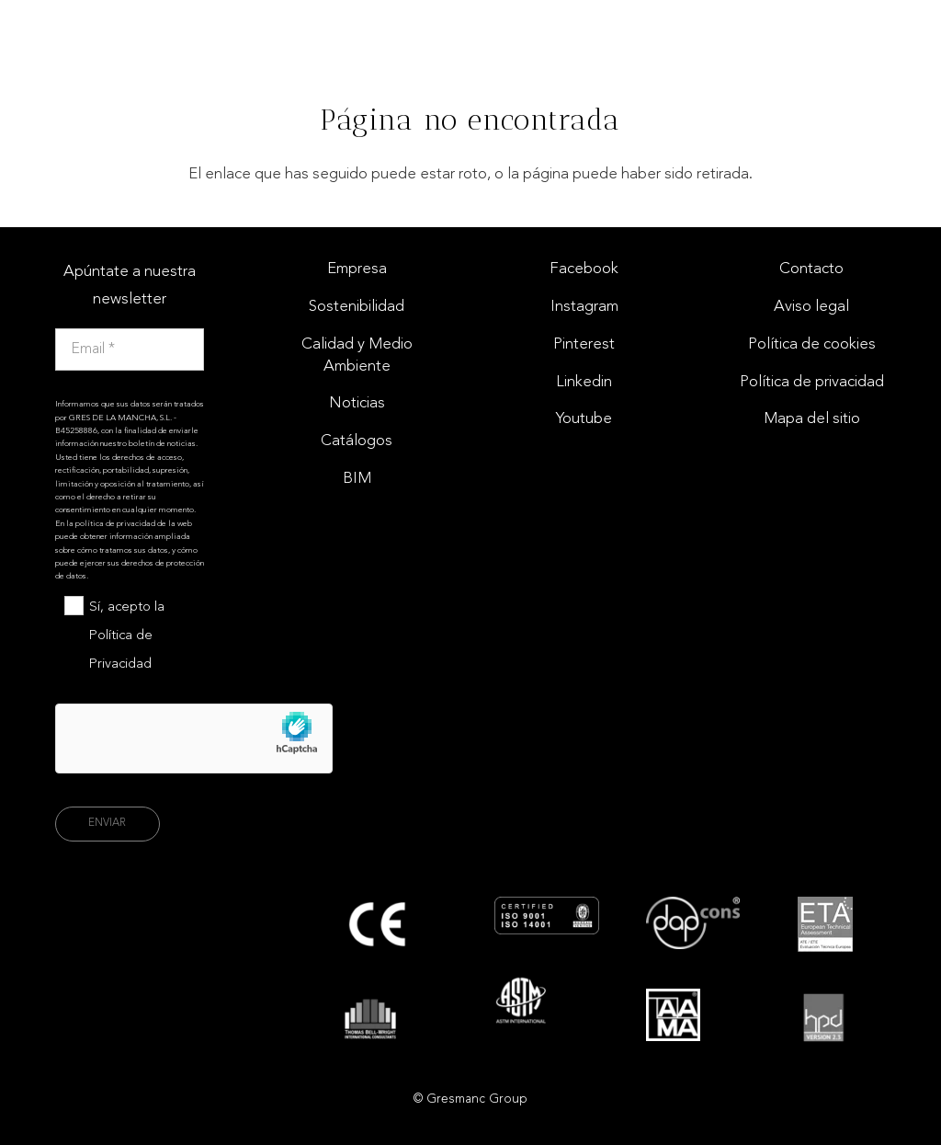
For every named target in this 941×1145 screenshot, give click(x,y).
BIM (357, 479)
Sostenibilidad (356, 307)
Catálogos (356, 441)
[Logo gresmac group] (86, 33)
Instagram (584, 307)
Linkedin (584, 382)
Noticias (357, 403)
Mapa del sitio (812, 419)
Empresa (357, 269)
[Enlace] (893, 32)
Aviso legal (811, 307)
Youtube (584, 419)
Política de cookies (812, 344)
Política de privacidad (812, 382)
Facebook (584, 269)
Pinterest (584, 344)
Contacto (811, 269)
